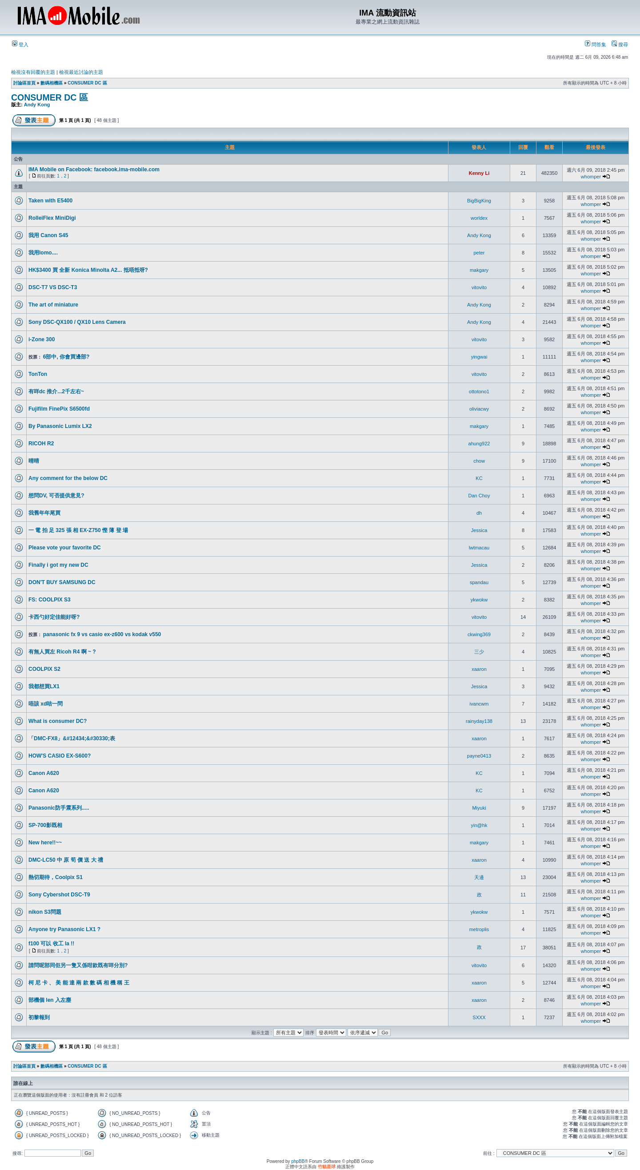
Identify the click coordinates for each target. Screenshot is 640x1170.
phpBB (297, 1161)
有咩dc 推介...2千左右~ (56, 391)
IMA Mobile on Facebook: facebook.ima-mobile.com (94, 169)
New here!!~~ (45, 842)
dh (479, 513)
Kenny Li (479, 173)
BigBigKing (479, 200)
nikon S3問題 (44, 912)
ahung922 (479, 443)
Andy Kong (37, 104)
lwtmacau (479, 547)
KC (479, 478)
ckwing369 (479, 634)
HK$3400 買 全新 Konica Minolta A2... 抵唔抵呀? (88, 270)
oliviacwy (479, 409)
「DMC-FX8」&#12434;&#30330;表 (71, 738)
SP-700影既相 (45, 825)
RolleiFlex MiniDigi (52, 218)
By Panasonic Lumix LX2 (60, 426)
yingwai (479, 356)
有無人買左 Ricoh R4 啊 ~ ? (62, 652)
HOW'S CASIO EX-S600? (59, 756)
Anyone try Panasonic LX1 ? (64, 929)
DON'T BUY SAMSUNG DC (62, 582)
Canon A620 (43, 773)
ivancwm (479, 703)
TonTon (37, 374)
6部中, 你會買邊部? (66, 357)
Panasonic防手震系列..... (58, 808)
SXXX (478, 1017)
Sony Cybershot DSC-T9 (59, 895)
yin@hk (479, 825)
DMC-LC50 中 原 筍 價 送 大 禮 (65, 860)
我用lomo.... (43, 253)
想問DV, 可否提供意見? (56, 495)
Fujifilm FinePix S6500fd (59, 409)
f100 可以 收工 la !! (51, 943)
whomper (591, 176)
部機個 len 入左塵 (49, 1000)
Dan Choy (479, 495)
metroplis (479, 929)
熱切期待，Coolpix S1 (55, 877)
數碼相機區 (51, 83)
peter (478, 252)
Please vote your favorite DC (64, 548)
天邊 (479, 877)
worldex (479, 218)
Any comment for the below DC (68, 478)
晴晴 (33, 461)
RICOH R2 (41, 443)
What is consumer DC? (57, 721)
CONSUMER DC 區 (87, 83)
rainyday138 (479, 721)
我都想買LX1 (44, 686)
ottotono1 (479, 391)
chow (479, 461)
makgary (479, 270)
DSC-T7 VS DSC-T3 (52, 287)
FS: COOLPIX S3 (49, 600)
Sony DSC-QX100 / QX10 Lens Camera (77, 322)
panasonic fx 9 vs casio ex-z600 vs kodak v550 (102, 634)
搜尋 (620, 44)
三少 (479, 651)
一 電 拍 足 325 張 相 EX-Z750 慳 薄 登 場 (78, 530)
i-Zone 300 (41, 339)
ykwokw (479, 599)
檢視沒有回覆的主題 (33, 72)
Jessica (479, 530)
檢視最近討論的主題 (81, 72)
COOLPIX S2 (44, 669)
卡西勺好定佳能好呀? (54, 617)
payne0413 (479, 755)
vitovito (479, 287)
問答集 (595, 44)
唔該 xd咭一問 (45, 704)
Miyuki (479, 808)
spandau (479, 582)
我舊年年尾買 (44, 513)
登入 (20, 44)
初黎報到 (39, 1017)
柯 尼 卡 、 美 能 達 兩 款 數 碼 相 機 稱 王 (78, 983)
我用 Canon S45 (48, 235)
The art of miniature (53, 305)
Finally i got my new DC (58, 565)
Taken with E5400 (50, 201)
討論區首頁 (24, 83)
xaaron (479, 669)
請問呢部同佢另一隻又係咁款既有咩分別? (78, 965)
